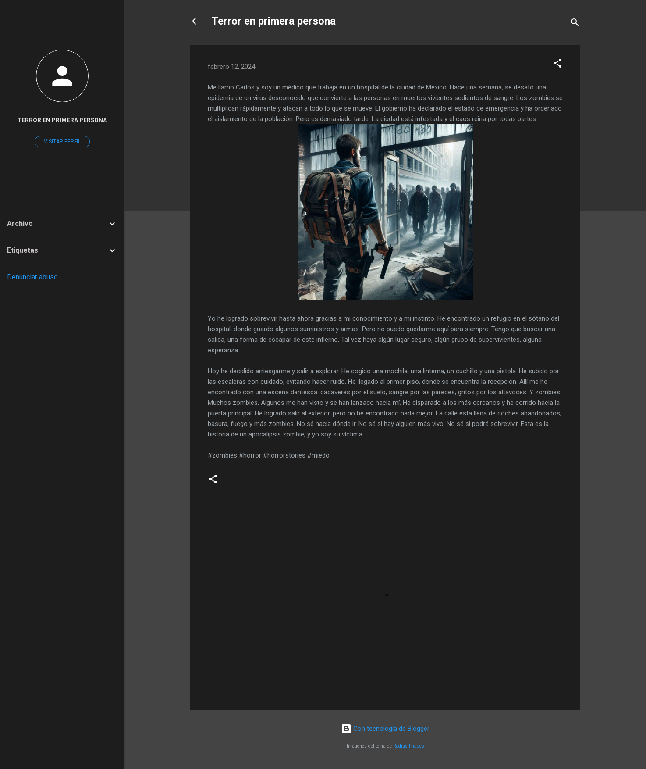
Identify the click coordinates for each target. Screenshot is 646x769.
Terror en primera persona (273, 21)
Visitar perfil (62, 142)
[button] (557, 65)
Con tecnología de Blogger (385, 729)
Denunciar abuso (32, 277)
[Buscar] (575, 24)
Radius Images (408, 746)
